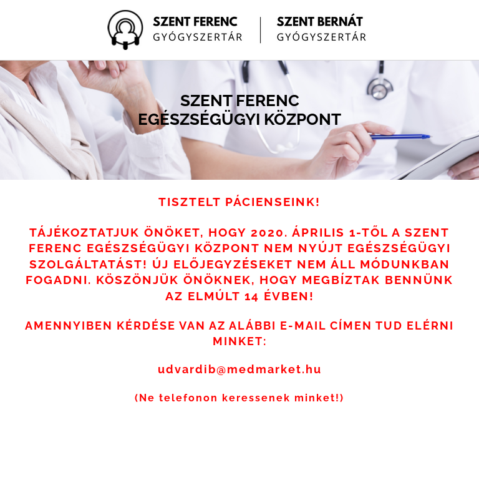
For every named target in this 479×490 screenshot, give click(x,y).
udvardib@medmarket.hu (240, 369)
